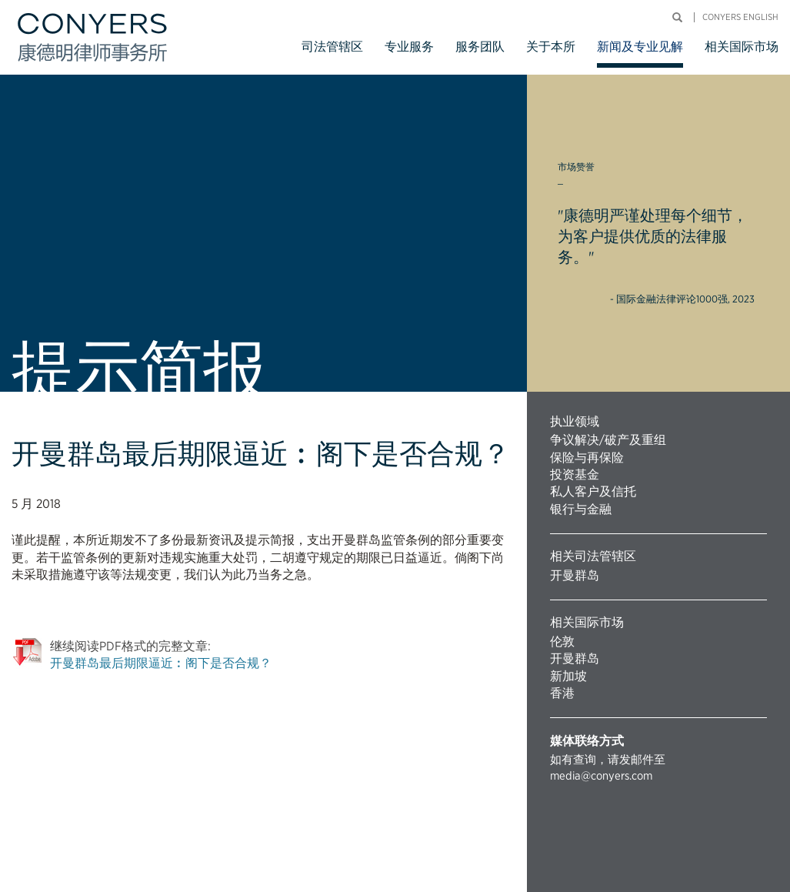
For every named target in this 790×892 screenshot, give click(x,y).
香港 (562, 693)
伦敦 (562, 641)
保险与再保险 (587, 457)
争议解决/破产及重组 (608, 440)
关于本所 (550, 46)
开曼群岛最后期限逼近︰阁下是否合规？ (161, 663)
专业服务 (409, 46)
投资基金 (574, 474)
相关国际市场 (741, 46)
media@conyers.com (601, 776)
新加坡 (568, 676)
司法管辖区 (332, 46)
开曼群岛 (574, 575)
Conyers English (740, 17)
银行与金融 (581, 509)
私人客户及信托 (593, 491)
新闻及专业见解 (640, 46)
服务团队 (480, 46)
